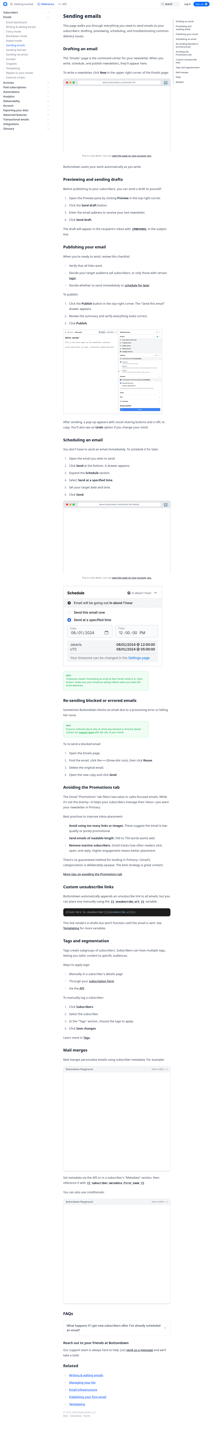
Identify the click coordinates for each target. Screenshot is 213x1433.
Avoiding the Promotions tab (184, 53)
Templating (13, 68)
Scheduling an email (186, 39)
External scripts (15, 77)
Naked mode (14, 40)
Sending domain (16, 50)
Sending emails (15, 45)
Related (180, 82)
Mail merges (182, 72)
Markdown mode (16, 36)
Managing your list (82, 1382)
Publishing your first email (87, 1397)
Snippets (11, 63)
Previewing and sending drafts (183, 28)
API (81, 988)
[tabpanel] (116, 912)
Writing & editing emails (21, 27)
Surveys (11, 59)
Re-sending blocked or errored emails (187, 45)
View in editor (160, 1069)
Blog (65, 1415)
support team (86, 732)
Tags (86, 1038)
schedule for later (137, 285)
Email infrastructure (83, 1390)
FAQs (178, 77)
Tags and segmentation (188, 67)
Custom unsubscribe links (186, 61)
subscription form (101, 981)
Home (86, 1415)
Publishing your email (187, 34)
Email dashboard (16, 22)
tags (72, 278)
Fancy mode (13, 31)
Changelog (76, 1415)
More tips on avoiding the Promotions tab (92, 874)
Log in (187, 4)
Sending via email (17, 54)
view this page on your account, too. (132, 155)
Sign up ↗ (201, 4)
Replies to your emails (19, 73)
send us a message (139, 1350)
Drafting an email (185, 21)
